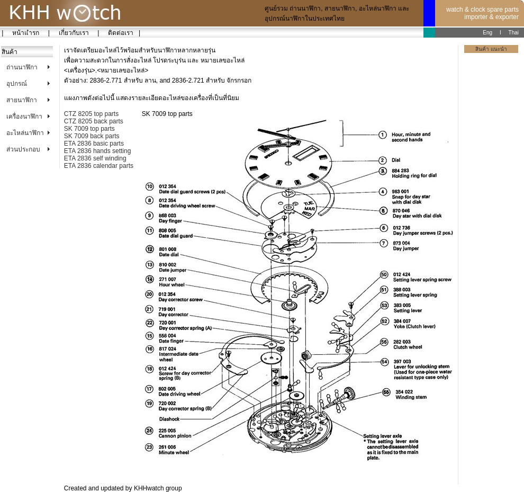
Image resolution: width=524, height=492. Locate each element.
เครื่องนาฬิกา (24, 116)
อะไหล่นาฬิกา (25, 133)
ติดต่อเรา (119, 33)
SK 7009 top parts (89, 128)
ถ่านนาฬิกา (22, 67)
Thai (514, 32)
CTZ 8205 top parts (91, 114)
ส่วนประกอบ (23, 149)
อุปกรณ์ (16, 83)
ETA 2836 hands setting (97, 151)
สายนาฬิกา (21, 100)
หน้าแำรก (25, 33)
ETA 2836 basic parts (94, 143)
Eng (487, 32)
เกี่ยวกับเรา (73, 33)
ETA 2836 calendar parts (98, 165)
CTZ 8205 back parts (93, 121)
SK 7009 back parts (92, 136)
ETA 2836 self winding (95, 158)
